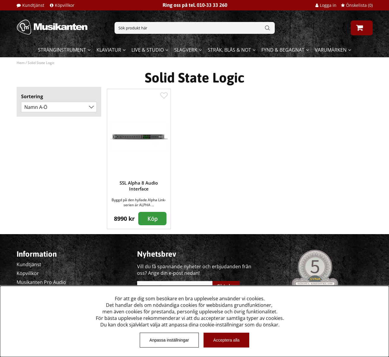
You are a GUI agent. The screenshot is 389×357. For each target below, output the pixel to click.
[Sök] (195, 28)
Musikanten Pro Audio (41, 282)
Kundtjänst (33, 5)
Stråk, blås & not (229, 50)
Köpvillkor (64, 5)
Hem (21, 62)
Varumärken (331, 50)
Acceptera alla (226, 340)
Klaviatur (108, 50)
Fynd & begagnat (282, 50)
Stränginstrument (62, 50)
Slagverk (185, 50)
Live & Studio (147, 50)
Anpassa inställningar (169, 340)
